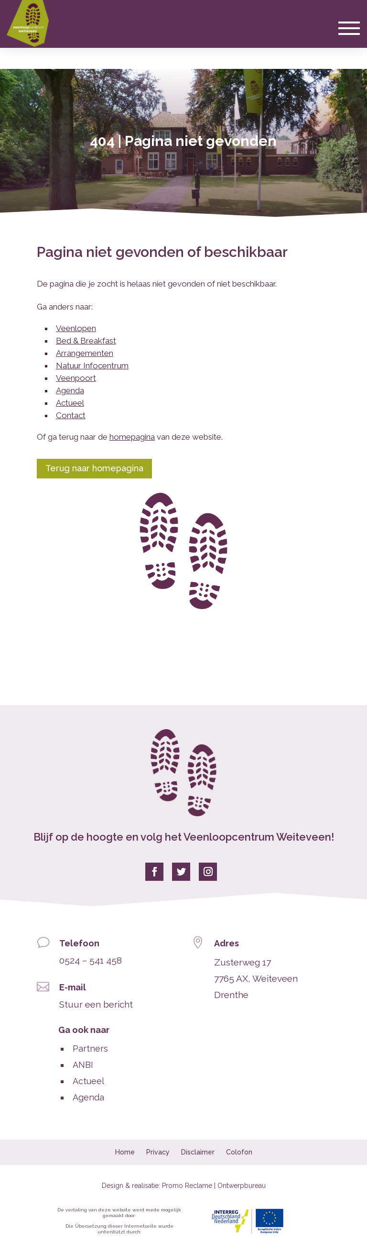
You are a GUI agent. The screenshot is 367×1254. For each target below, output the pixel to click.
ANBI (83, 1065)
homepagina (132, 437)
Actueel (70, 403)
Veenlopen (76, 328)
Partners (90, 1048)
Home (125, 1152)
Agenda (70, 390)
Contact (71, 415)
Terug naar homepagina (94, 468)
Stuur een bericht (96, 1004)
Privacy (158, 1152)
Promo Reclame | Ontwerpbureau (214, 1185)
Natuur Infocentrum (92, 365)
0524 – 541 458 (90, 960)
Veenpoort (76, 378)
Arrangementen (84, 353)
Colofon (239, 1152)
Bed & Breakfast (86, 340)
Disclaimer (198, 1152)
